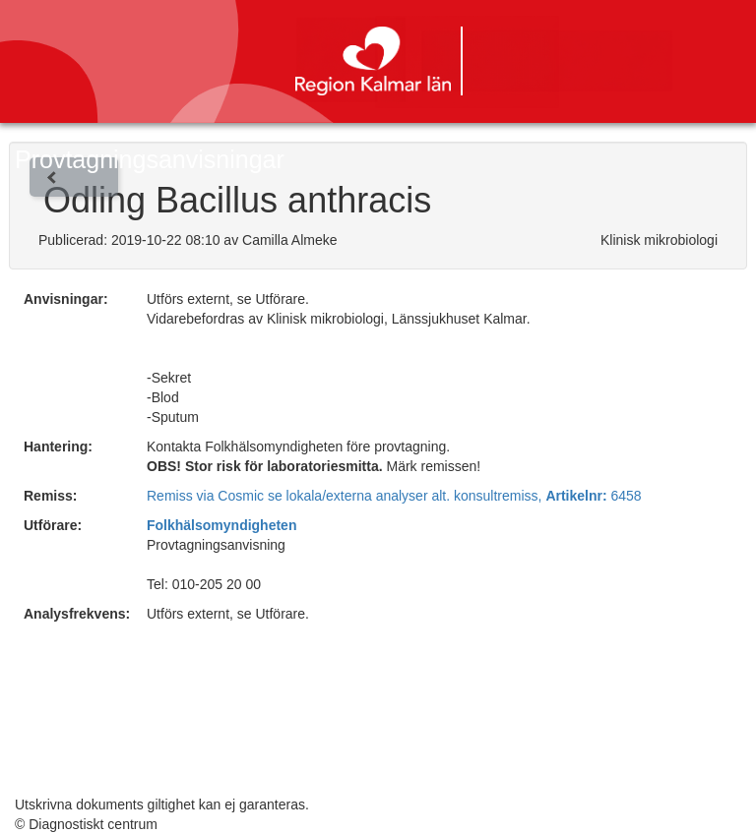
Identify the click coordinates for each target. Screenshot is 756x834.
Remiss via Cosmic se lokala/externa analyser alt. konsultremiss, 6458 (394, 496)
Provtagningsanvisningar (149, 159)
